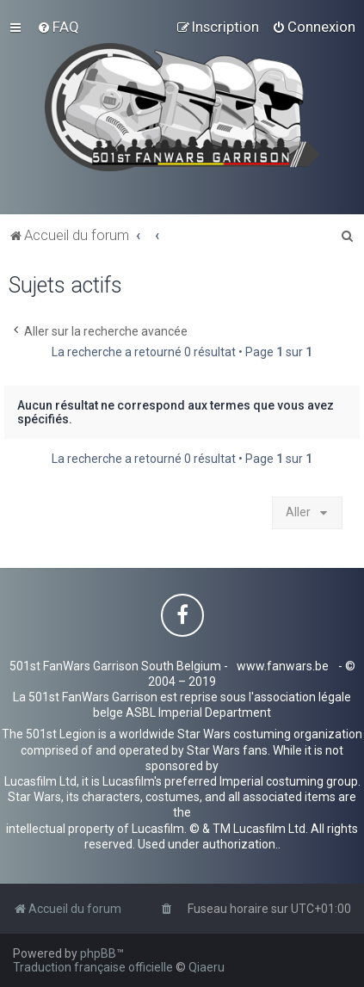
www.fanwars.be (283, 666)
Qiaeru (206, 967)
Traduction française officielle (93, 967)
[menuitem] (58, 27)
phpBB (98, 953)
